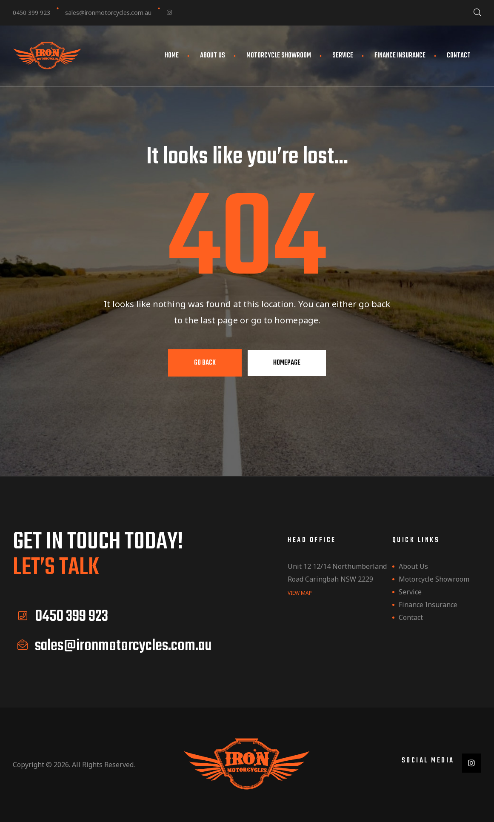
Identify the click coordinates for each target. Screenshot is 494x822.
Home (172, 55)
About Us (212, 55)
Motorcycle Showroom (278, 55)
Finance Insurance (399, 55)
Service (342, 55)
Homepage (286, 362)
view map (300, 592)
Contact (459, 55)
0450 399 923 (31, 13)
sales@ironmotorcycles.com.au (108, 13)
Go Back (205, 362)
